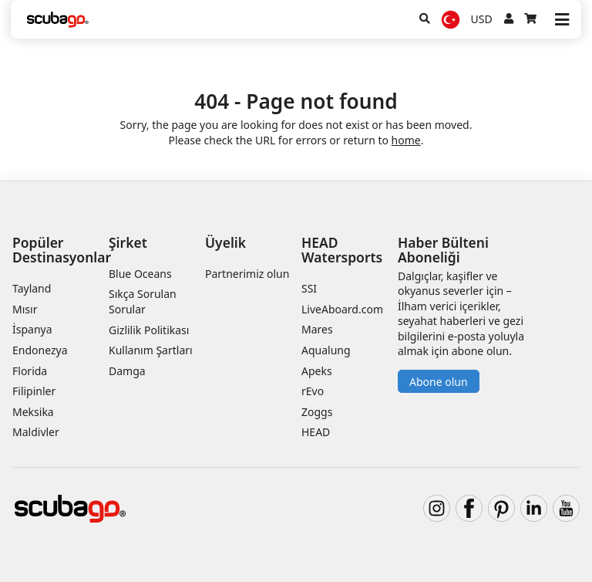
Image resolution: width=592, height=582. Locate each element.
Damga (127, 371)
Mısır (24, 309)
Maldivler (35, 432)
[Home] (58, 20)
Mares (317, 329)
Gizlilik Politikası (149, 330)
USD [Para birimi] (482, 19)
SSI (309, 288)
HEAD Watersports (341, 249)
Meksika (33, 411)
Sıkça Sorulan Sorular (143, 301)
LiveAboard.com (342, 309)
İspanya (32, 329)
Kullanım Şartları (151, 350)
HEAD (315, 432)
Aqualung (326, 350)
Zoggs (316, 411)
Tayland (31, 288)
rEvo (312, 391)
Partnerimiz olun (247, 273)
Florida (29, 371)
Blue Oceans (140, 273)
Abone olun (438, 381)
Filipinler (34, 391)
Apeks (316, 371)
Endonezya (40, 350)
